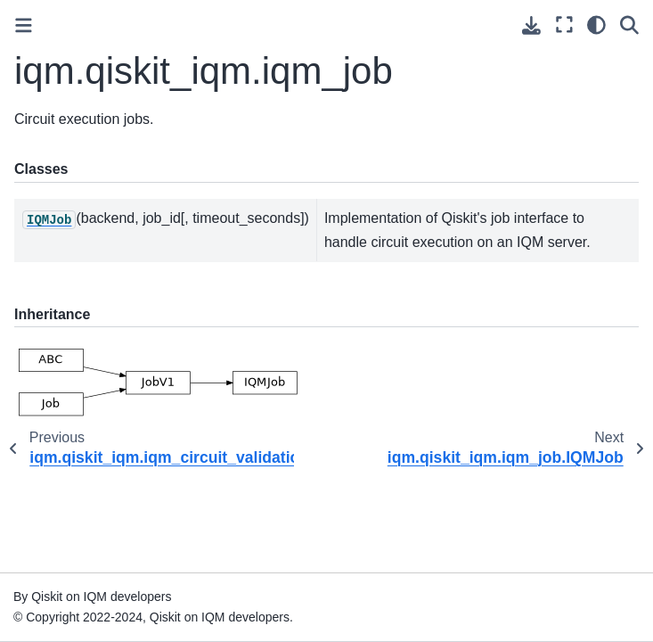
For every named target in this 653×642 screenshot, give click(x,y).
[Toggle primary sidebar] (23, 25)
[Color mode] (596, 25)
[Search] (629, 25)
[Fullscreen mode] (564, 25)
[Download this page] (531, 25)
